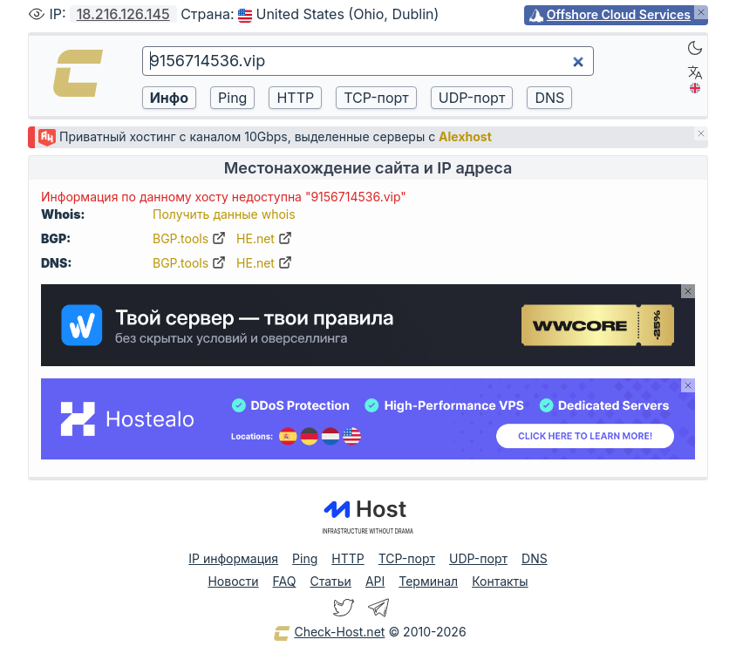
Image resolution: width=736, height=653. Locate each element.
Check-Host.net (329, 633)
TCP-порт (406, 558)
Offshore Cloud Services (619, 14)
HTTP (347, 558)
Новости (233, 581)
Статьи (330, 581)
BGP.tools (189, 238)
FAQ (284, 581)
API (375, 581)
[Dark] (695, 48)
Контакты (500, 581)
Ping (304, 558)
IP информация (233, 558)
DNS (534, 558)
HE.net (264, 238)
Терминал (428, 581)
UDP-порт (478, 558)
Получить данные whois (224, 214)
